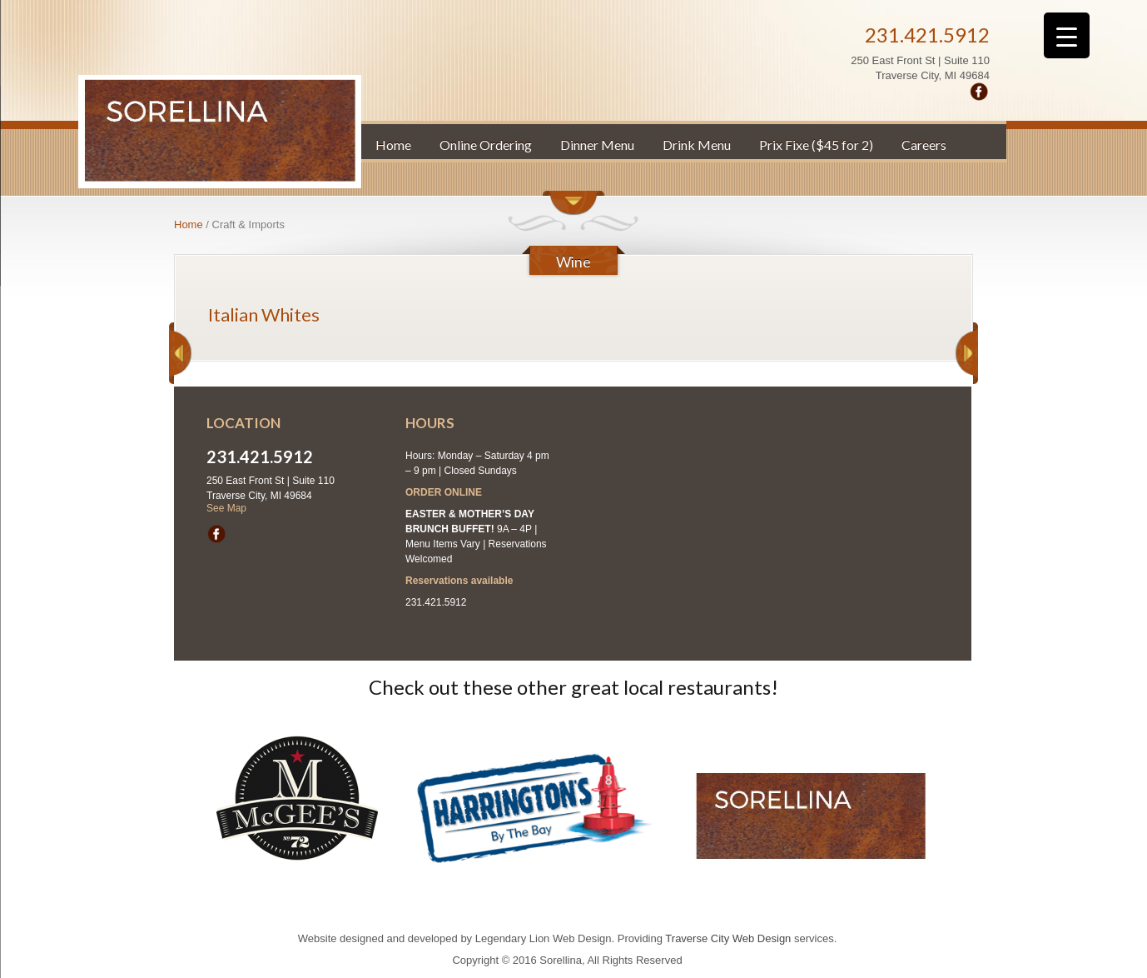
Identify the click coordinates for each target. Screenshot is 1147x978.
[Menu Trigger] (1067, 35)
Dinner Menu (597, 144)
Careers (923, 144)
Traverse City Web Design (728, 938)
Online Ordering (485, 144)
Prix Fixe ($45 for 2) (816, 144)
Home (393, 144)
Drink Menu (697, 144)
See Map (226, 508)
